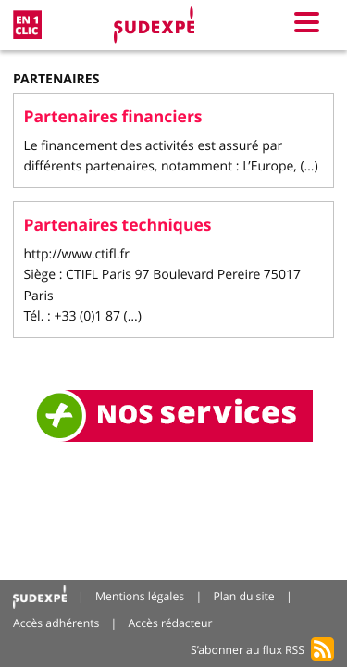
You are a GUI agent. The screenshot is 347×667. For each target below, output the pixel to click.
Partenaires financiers (113, 117)
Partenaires (56, 79)
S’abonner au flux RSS (247, 650)
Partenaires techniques (118, 225)
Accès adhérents (56, 623)
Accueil (40, 597)
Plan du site (243, 596)
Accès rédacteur (171, 623)
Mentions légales (139, 596)
